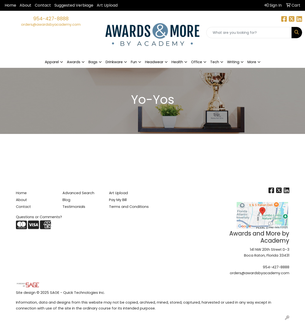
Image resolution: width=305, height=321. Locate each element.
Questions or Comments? (39, 216)
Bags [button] (93, 61)
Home (10, 5)
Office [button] (196, 61)
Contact (43, 5)
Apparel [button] (52, 61)
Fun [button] (134, 61)
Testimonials (73, 206)
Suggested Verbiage (73, 5)
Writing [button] (233, 61)
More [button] (251, 61)
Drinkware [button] (114, 61)
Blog (66, 199)
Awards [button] (73, 61)
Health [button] (177, 61)
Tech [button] (214, 61)
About (25, 5)
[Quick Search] (249, 32)
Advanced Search (78, 192)
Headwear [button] (154, 61)
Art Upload (107, 5)
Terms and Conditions (129, 206)
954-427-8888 (51, 18)
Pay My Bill (118, 199)
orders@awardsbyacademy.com (51, 24)
